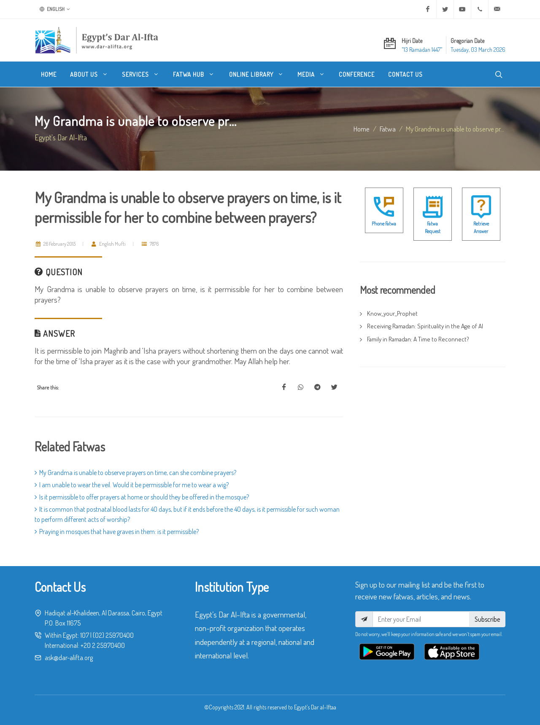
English (55, 9)
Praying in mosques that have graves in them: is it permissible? (117, 531)
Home (362, 128)
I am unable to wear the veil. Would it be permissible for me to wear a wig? (132, 485)
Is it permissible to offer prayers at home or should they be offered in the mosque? (142, 497)
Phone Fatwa (384, 223)
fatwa (388, 128)
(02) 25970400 (113, 635)
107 (84, 635)
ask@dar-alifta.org (69, 657)
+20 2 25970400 (103, 645)
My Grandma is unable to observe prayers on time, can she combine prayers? (135, 472)
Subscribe (487, 619)
